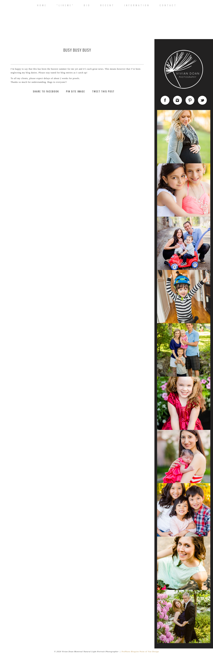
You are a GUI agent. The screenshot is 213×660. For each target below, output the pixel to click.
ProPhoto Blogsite (130, 651)
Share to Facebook (46, 91)
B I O (87, 5)
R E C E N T (107, 5)
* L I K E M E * (65, 5)
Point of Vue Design (149, 651)
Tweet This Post (103, 91)
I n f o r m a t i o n (136, 5)
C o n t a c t (168, 5)
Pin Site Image (75, 91)
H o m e (41, 5)
